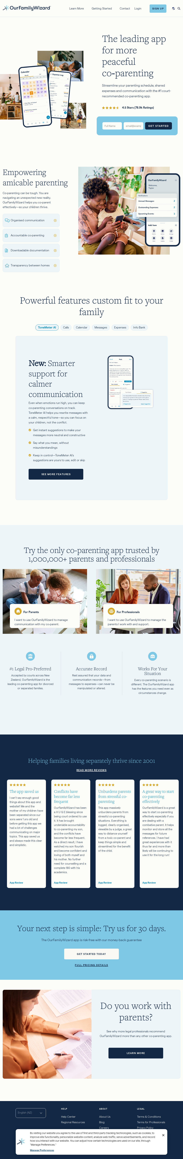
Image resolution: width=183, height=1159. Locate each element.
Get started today (91, 954)
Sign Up (158, 8)
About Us (104, 1116)
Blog (102, 1122)
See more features (56, 474)
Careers (104, 1127)
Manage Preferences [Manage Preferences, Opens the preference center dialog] (42, 1150)
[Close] (163, 1135)
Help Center (68, 1116)
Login (137, 8)
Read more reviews (91, 770)
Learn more (136, 1053)
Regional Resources (73, 1122)
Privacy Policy (145, 1127)
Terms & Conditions (149, 1116)
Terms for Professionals (151, 1122)
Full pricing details (91, 965)
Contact (125, 8)
